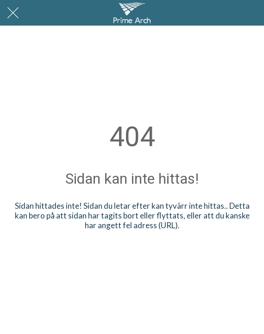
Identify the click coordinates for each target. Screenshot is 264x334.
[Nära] (13, 13)
